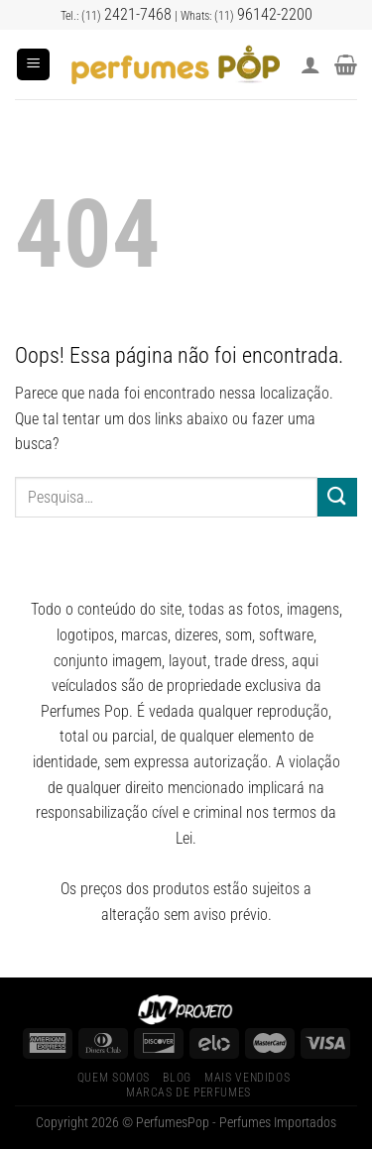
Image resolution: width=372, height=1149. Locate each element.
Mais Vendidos (247, 1078)
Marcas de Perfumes (188, 1092)
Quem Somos (113, 1078)
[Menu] (33, 65)
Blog (176, 1078)
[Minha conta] (310, 64)
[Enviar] (337, 497)
